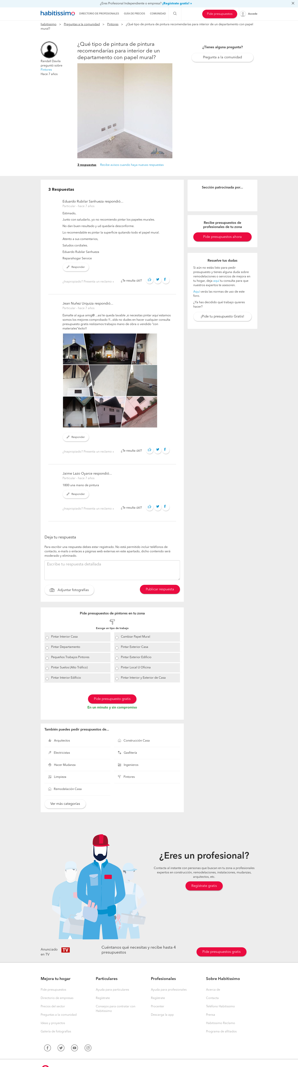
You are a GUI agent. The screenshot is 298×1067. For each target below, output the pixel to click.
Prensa (210, 1014)
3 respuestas (86, 165)
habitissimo (48, 24)
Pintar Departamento (65, 647)
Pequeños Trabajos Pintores (70, 657)
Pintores (112, 24)
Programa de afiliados (221, 1031)
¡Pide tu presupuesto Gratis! (222, 316)
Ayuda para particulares (112, 989)
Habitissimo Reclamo (220, 1023)
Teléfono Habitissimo (220, 1006)
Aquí (196, 291)
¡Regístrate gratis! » (177, 3)
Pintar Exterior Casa (134, 647)
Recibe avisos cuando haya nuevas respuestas (132, 165)
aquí (216, 281)
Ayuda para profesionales (169, 989)
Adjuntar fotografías (69, 590)
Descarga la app (162, 1014)
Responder (76, 267)
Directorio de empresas (57, 998)
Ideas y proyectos (53, 1023)
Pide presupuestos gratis (221, 952)
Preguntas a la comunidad (82, 24)
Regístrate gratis (204, 886)
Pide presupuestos (219, 14)
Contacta (212, 998)
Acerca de (213, 989)
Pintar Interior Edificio (66, 677)
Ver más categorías (65, 804)
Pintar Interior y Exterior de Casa (143, 677)
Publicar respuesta (160, 589)
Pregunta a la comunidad (222, 57)
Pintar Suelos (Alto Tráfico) (69, 667)
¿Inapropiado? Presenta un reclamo (88, 281)
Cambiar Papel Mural (135, 636)
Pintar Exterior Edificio (136, 657)
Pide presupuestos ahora (222, 237)
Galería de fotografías (56, 1031)
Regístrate (103, 998)
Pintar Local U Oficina (136, 667)
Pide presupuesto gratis (112, 699)
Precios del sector (53, 1006)
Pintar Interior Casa (64, 636)
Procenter (157, 1006)
